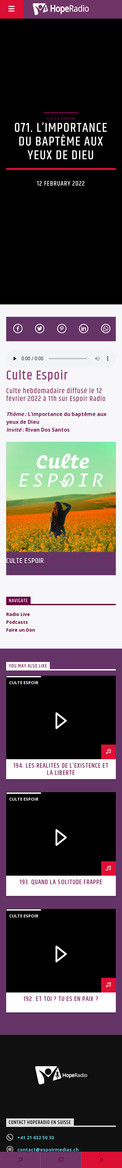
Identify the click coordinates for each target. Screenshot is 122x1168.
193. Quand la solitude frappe (61, 882)
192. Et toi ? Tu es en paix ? (60, 999)
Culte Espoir (60, 118)
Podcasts (17, 622)
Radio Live (18, 614)
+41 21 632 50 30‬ (35, 1137)
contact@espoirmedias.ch (48, 1149)
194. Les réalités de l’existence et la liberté (61, 769)
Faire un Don (20, 630)
